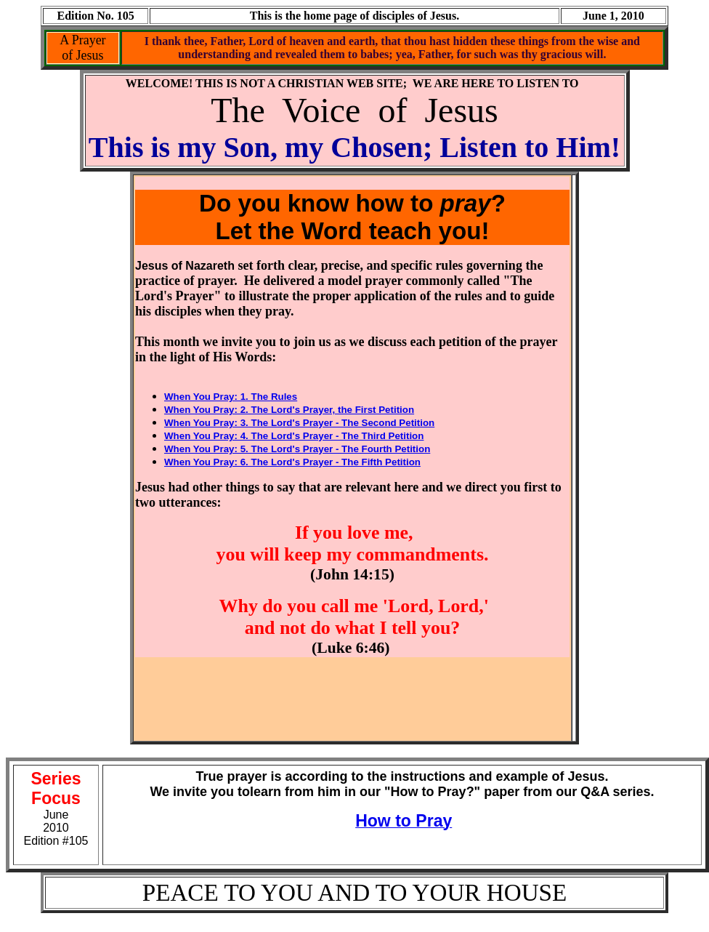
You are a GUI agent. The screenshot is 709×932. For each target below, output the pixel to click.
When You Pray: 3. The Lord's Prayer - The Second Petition (299, 422)
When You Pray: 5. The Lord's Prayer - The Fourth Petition (297, 448)
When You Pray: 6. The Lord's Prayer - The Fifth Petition (292, 462)
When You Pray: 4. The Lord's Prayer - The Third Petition (294, 435)
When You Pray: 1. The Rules (230, 396)
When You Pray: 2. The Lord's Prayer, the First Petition (289, 409)
